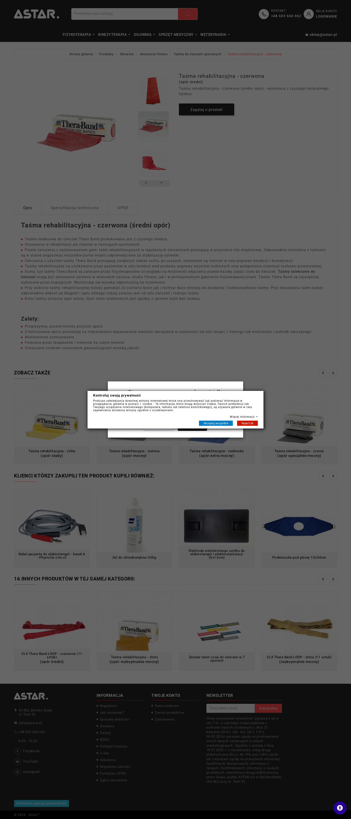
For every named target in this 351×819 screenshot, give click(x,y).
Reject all (247, 423)
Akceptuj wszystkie (215, 423)
